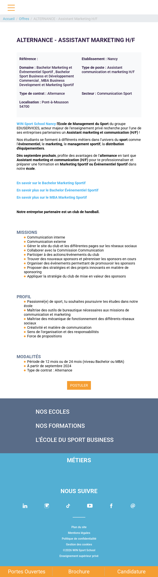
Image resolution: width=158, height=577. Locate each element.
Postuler (79, 385)
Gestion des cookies (79, 544)
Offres (24, 19)
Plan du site (79, 527)
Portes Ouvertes (26, 572)
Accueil (9, 19)
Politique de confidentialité (79, 538)
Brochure (78, 572)
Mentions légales (79, 533)
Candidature (131, 572)
